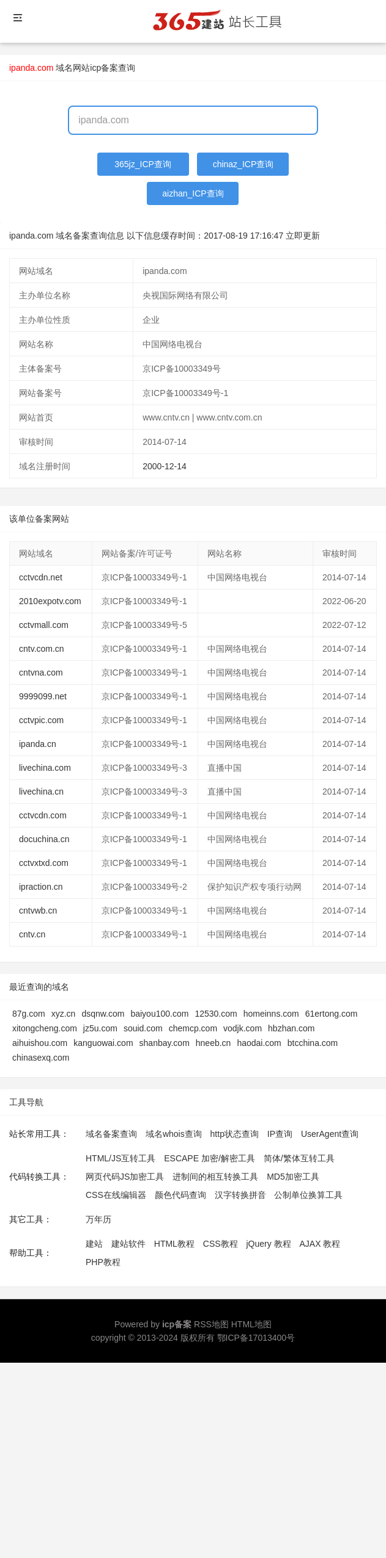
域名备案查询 (111, 1134)
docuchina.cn (44, 839)
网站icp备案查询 (104, 68)
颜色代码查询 (180, 1195)
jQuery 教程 (268, 1244)
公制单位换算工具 (308, 1195)
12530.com (216, 1014)
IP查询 (279, 1134)
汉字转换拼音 (240, 1195)
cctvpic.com (41, 720)
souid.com (143, 1028)
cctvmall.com (44, 625)
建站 (94, 1244)
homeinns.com (271, 1014)
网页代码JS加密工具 (125, 1176)
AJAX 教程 (320, 1244)
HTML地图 (251, 1324)
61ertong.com (331, 1014)
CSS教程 (220, 1244)
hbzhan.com (291, 1028)
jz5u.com (100, 1028)
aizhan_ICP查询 (192, 193)
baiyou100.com (159, 1014)
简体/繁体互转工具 (299, 1158)
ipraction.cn (41, 887)
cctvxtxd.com (44, 863)
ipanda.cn (37, 744)
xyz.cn (63, 1014)
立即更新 (303, 235)
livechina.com (45, 768)
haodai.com (259, 1043)
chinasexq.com (40, 1057)
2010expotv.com (50, 601)
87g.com (28, 1014)
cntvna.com (41, 672)
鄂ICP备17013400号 (256, 1338)
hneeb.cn (213, 1043)
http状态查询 (234, 1134)
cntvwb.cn (38, 910)
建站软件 (128, 1244)
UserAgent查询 (329, 1134)
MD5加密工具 (293, 1176)
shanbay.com (164, 1043)
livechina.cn (41, 791)
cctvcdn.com (43, 815)
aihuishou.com (39, 1043)
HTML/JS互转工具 (120, 1158)
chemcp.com (193, 1028)
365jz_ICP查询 (142, 164)
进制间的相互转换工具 (215, 1176)
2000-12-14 (165, 466)
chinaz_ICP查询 (243, 164)
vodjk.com (242, 1028)
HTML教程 (174, 1244)
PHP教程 (103, 1262)
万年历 (98, 1219)
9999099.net (43, 696)
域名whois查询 (174, 1134)
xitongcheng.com (44, 1028)
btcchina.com (313, 1043)
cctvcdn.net (40, 577)
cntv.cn (32, 934)
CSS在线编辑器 (116, 1195)
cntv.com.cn (41, 649)
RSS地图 (211, 1324)
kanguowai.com (103, 1043)
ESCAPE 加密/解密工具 (209, 1158)
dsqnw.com (102, 1014)
